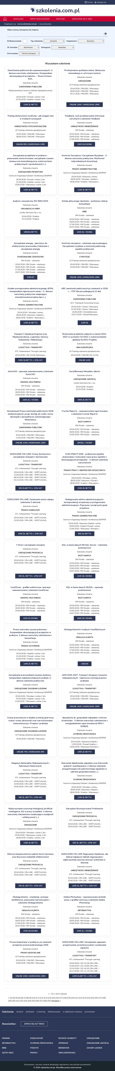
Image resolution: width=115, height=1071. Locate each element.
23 (84, 998)
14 (49, 998)
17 (61, 998)
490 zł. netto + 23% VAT (30, 797)
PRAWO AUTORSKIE (30, 646)
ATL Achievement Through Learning (30, 351)
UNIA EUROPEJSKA (84, 347)
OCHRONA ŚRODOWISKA (84, 734)
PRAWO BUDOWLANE (30, 952)
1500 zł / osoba (84, 232)
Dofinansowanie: (14, 41)
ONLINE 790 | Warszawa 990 (30, 752)
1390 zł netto (84, 488)
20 (73, 998)
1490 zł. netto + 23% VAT (30, 533)
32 (21, 1001)
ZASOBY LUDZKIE (94, 1048)
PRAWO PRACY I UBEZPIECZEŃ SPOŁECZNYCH (84, 470)
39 (49, 1001)
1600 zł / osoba (30, 400)
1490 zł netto (30, 190)
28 (104, 998)
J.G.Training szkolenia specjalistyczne (84, 85)
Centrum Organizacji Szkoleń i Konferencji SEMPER (30, 175)
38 (45, 1001)
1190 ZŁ (84, 323)
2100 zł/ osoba (84, 576)
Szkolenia (18, 19)
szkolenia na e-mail (82, 19)
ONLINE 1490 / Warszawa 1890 (84, 104)
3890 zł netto (84, 400)
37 (41, 1001)
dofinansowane (54, 1011)
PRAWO (33, 1052)
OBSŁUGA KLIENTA (84, 637)
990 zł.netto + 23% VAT (30, 488)
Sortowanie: (12, 53)
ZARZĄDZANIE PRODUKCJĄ (30, 552)
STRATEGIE (84, 257)
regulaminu (64, 1064)
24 (88, 998)
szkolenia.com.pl (58, 10)
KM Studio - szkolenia (84, 130)
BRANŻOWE (63, 1048)
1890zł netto (30, 232)
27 (100, 998)
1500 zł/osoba (84, 144)
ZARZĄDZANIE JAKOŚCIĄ (84, 379)
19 (69, 998)
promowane (90, 1011)
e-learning (41, 1011)
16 (57, 998)
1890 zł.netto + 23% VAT (30, 360)
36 (37, 1001)
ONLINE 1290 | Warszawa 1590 (30, 443)
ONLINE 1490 (84, 360)
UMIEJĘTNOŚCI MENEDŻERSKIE (84, 126)
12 (41, 998)
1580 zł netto (30, 843)
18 (65, 998)
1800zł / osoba (84, 443)
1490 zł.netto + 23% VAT (84, 976)
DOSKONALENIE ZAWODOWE (30, 257)
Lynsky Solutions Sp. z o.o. (30, 212)
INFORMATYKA (84, 910)
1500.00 (30, 277)
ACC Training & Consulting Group (84, 303)
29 (10, 1001)
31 (18, 1001)
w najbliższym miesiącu (72, 1011)
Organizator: (71, 41)
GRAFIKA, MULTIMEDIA (30, 382)
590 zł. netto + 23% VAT (30, 576)
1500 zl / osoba (84, 931)
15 (53, 998)
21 (77, 998)
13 (45, 998)
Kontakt (60, 19)
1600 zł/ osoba (84, 618)
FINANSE (6, 1038)
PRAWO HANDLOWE (30, 510)
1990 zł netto (84, 752)
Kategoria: (45, 47)
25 (92, 998)
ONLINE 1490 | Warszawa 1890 (84, 277)
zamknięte (30, 1011)
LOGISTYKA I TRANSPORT (30, 347)
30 (14, 1001)
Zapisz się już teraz (34, 1024)
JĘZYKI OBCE (7, 1052)
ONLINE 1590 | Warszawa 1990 (30, 976)
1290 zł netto (30, 104)
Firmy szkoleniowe (40, 19)
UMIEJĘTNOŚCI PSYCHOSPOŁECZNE (30, 126)
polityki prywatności (82, 1064)
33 (25, 1001)
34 (29, 1001)
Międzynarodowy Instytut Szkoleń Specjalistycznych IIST (30, 91)
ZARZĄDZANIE (84, 81)
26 (96, 998)
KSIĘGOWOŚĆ (36, 1038)
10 (34, 998)
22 (80, 998)
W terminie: (12, 47)
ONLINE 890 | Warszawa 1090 (30, 144)
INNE (84, 211)
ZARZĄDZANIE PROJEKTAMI (30, 172)
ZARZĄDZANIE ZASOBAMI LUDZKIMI (30, 688)
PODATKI (34, 1048)
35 (33, 1001)
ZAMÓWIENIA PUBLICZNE (30, 86)
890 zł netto (84, 533)
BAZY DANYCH (84, 421)
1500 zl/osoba (30, 618)
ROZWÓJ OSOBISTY (67, 1038)
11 (37, 998)
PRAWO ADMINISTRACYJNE (84, 169)
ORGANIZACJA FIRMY (30, 208)
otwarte (19, 1011)
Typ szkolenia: (36, 41)
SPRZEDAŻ (63, 1043)
